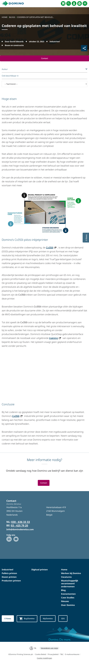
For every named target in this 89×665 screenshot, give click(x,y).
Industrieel (7, 569)
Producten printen (11, 580)
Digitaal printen (39, 569)
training (53, 338)
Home (64, 569)
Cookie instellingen (44, 658)
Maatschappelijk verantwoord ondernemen (69, 583)
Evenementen (68, 594)
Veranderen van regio (49, 648)
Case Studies (67, 597)
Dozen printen (9, 577)
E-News (8, 618)
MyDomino (49, 618)
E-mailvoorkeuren (72, 654)
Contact (44, 58)
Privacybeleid (53, 654)
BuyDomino (27, 618)
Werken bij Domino (71, 573)
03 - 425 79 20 (19, 525)
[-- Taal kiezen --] (44, 84)
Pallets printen (9, 573)
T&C (61, 654)
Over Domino (68, 605)
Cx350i (49, 247)
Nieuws (65, 601)
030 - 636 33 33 (20, 522)
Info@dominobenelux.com (20, 529)
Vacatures (66, 577)
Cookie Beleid (40, 654)
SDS (64, 618)
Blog (63, 590)
